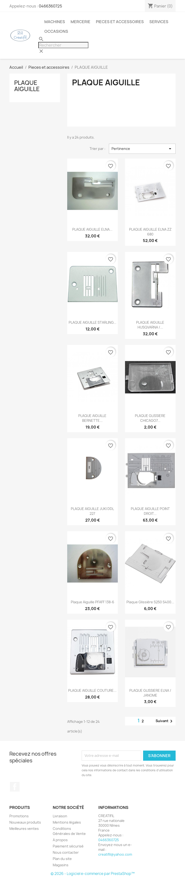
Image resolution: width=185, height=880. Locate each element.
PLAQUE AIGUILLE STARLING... (92, 322)
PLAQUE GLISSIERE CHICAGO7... (150, 418)
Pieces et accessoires (120, 21)
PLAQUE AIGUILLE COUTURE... (92, 690)
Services (158, 21)
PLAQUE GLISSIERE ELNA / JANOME (150, 693)
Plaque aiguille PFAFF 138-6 (92, 602)
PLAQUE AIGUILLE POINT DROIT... (150, 511)
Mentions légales (67, 822)
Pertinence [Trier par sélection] (142, 149)
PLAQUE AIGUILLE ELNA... (92, 229)
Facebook (15, 787)
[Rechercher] (63, 45)
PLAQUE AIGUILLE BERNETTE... (92, 418)
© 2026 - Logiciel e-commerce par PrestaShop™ (93, 873)
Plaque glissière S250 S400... (150, 602)
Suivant (165, 721)
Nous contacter (66, 852)
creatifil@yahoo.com (115, 854)
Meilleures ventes (24, 828)
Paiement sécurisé (68, 846)
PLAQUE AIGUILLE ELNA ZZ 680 (150, 231)
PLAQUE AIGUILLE (27, 86)
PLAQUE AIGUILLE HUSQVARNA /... (150, 324)
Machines (54, 21)
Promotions (19, 816)
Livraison (60, 816)
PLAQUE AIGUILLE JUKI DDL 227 (92, 511)
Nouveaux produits (25, 822)
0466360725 (50, 6)
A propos (60, 840)
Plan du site (62, 858)
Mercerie (80, 21)
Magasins (60, 865)
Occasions (56, 31)
